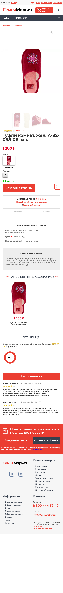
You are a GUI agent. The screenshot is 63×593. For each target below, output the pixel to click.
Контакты (9, 523)
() (31, 202)
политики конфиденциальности (43, 527)
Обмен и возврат (13, 505)
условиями (37, 449)
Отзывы (8, 517)
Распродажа (41, 466)
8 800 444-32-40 (45, 505)
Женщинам (40, 469)
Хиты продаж (41, 487)
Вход (38, 2)
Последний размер (44, 490)
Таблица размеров (14, 514)
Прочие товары (42, 481)
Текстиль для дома (44, 478)
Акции (8, 520)
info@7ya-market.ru (44, 515)
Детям (38, 475)
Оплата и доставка (13, 502)
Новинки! (39, 484)
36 (5, 175)
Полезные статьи (13, 511)
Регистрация (46, 2)
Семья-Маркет (18, 10)
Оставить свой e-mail (46, 440)
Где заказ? (57, 2)
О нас (7, 508)
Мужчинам (40, 472)
